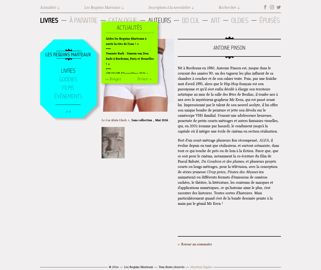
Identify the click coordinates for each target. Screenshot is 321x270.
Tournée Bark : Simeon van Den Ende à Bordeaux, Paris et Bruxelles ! (130, 58)
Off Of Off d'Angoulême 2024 (125, 73)
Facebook (265, 7)
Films (68, 88)
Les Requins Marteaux (102, 7)
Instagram (272, 7)
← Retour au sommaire (195, 244)
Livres (49, 20)
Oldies (240, 20)
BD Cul (191, 20)
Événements (68, 96)
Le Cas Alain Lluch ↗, (116, 120)
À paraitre (83, 20)
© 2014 (113, 267)
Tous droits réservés (172, 267)
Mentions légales (201, 267)
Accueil (68, 55)
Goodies (68, 79)
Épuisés (270, 20)
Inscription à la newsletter (169, 7)
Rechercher (227, 7)
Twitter (279, 7)
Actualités (48, 7)
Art (215, 20)
